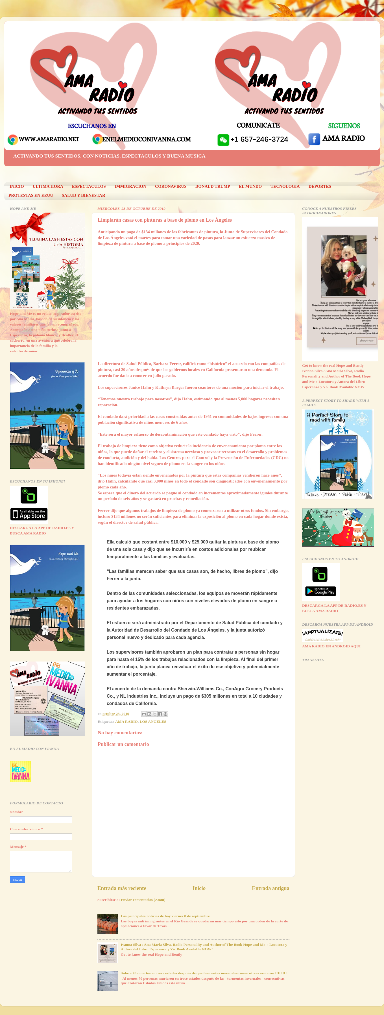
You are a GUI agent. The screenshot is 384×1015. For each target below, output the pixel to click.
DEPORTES (320, 186)
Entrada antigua (270, 888)
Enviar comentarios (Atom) (143, 900)
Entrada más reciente (121, 888)
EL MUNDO (250, 186)
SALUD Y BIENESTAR (83, 195)
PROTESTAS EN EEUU (30, 195)
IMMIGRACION (131, 186)
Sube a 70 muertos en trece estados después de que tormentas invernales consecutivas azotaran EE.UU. (204, 973)
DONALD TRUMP (212, 186)
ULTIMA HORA (48, 186)
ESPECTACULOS (89, 186)
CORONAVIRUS (170, 186)
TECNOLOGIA (285, 186)
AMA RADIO (126, 721)
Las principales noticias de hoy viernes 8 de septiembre (165, 916)
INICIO (17, 186)
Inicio (199, 888)
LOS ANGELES (153, 721)
